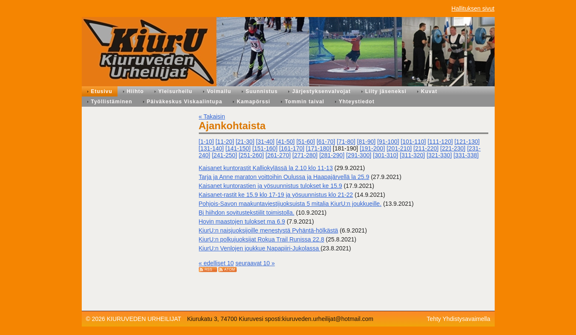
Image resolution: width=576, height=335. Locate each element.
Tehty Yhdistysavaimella (458, 318)
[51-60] (305, 141)
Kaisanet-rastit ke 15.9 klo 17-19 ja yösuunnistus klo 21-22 (276, 194)
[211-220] (425, 148)
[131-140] (211, 148)
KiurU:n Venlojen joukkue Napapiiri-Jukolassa (260, 248)
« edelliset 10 (216, 263)
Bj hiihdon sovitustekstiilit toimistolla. (247, 212)
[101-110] (413, 141)
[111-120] (440, 141)
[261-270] (278, 155)
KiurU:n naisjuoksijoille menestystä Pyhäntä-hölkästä (268, 230)
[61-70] (326, 141)
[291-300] (358, 155)
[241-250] (224, 155)
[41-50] (285, 141)
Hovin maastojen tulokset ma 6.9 (242, 221)
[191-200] (372, 148)
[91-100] (388, 141)
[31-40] (265, 141)
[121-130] (466, 141)
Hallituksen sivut (472, 8)
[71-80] (346, 141)
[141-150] (238, 148)
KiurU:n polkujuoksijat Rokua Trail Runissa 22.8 (261, 239)
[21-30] (245, 141)
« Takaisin (212, 116)
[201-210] (399, 148)
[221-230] (452, 148)
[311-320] (412, 155)
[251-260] (251, 155)
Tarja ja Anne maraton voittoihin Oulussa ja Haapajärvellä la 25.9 (284, 176)
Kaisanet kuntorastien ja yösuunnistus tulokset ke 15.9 (270, 185)
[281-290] (331, 155)
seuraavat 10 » (255, 263)
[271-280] (305, 155)
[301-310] (385, 155)
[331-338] (466, 155)
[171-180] (318, 148)
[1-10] (206, 141)
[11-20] (224, 141)
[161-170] (291, 148)
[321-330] (439, 155)
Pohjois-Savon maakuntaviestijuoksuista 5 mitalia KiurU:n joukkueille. (290, 203)
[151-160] (265, 148)
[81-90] (366, 141)
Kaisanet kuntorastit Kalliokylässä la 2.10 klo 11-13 (266, 168)
